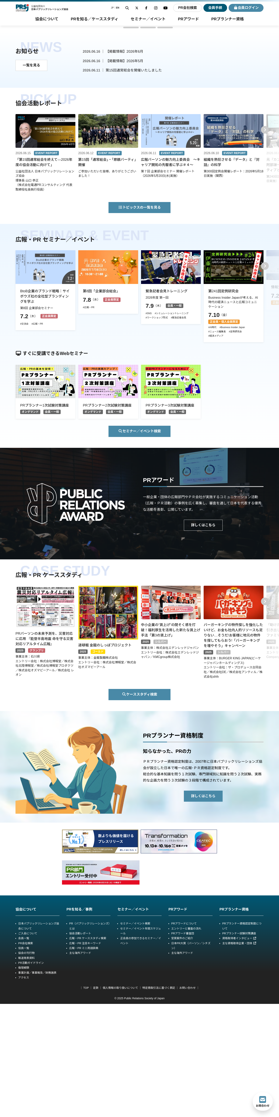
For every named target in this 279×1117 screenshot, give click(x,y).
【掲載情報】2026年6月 (124, 165)
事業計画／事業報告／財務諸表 (37, 1085)
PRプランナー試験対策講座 (239, 1046)
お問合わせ (263, 1101)
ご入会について (27, 1046)
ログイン (246, 8)
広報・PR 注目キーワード (85, 1056)
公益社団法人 (49, 8)
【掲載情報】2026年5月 (124, 174)
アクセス (23, 1090)
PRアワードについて (184, 1036)
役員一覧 (23, 1061)
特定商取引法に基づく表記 (158, 1101)
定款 (95, 1101)
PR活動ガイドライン (31, 1075)
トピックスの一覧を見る (139, 320)
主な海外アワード (80, 1066)
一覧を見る (31, 178)
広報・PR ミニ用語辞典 (83, 1061)
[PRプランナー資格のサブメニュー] (227, 19)
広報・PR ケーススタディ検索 (87, 1051)
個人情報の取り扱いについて (120, 1101)
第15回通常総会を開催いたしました (134, 183)
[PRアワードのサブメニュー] (188, 19)
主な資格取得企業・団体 (239, 1056)
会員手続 (215, 8)
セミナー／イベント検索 (139, 544)
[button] (114, 140)
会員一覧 (23, 1051)
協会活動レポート (80, 1046)
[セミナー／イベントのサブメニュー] (148, 19)
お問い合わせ (187, 1101)
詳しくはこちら (203, 638)
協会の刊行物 (26, 1066)
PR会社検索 (187, 8)
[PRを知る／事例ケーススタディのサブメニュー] (94, 19)
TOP (86, 1101)
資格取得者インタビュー (239, 1051)
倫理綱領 (23, 1080)
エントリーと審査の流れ (186, 1041)
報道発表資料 (26, 1071)
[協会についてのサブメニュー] (47, 19)
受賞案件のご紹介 (182, 1051)
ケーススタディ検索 (139, 807)
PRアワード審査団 (182, 1046)
